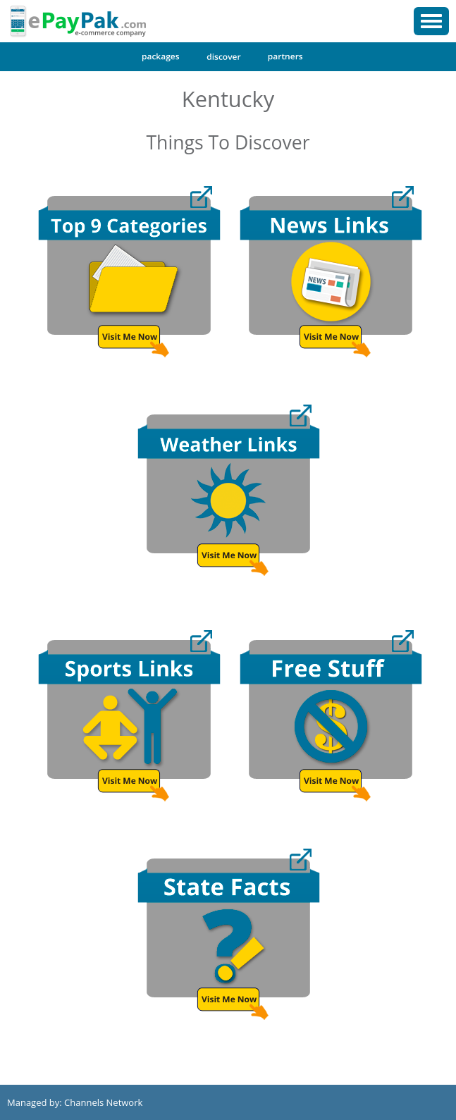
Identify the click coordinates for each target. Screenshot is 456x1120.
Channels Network (103, 1102)
